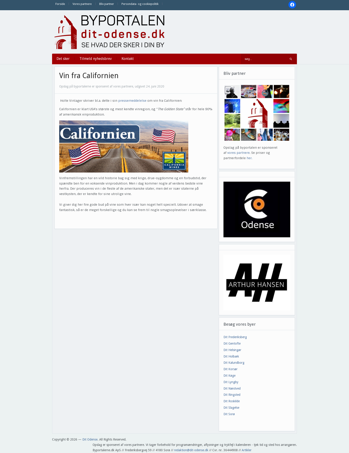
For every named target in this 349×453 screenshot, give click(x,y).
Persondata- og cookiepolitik (140, 4)
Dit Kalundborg (233, 362)
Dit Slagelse (231, 407)
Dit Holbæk (231, 356)
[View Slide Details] (256, 282)
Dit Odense (89, 439)
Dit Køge (229, 375)
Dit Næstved (232, 388)
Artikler (247, 450)
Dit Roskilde (231, 401)
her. (249, 158)
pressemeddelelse (132, 101)
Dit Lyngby (230, 382)
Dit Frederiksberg (235, 337)
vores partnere (238, 153)
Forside (60, 4)
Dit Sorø (229, 414)
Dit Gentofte (232, 343)
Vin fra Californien (89, 75)
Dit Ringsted (231, 394)
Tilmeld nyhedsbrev (95, 59)
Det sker (63, 59)
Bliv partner (106, 4)
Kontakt (128, 59)
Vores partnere (82, 4)
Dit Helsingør (232, 350)
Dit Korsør (230, 369)
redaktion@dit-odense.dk (191, 450)
